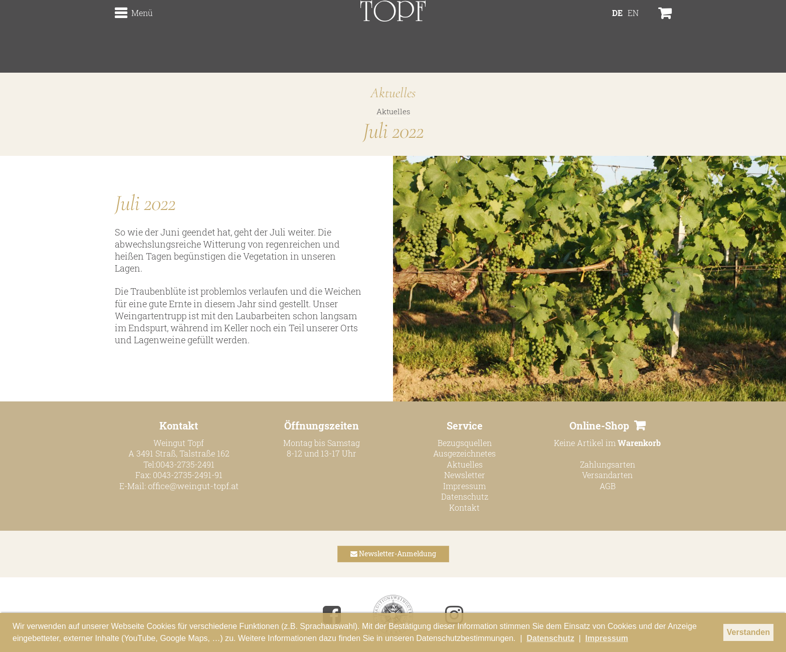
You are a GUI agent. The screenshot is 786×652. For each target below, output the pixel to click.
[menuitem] (617, 38)
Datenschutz (464, 496)
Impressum (464, 485)
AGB (608, 485)
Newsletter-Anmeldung (393, 553)
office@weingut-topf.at (193, 485)
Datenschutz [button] (550, 638)
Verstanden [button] (748, 632)
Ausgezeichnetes (464, 453)
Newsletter (464, 475)
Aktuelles (393, 111)
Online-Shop (599, 424)
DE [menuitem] (617, 38)
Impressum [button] (606, 638)
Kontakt (464, 507)
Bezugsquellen (465, 442)
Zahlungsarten (607, 464)
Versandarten (607, 475)
